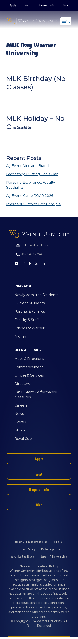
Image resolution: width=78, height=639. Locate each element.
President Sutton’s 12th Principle (33, 204)
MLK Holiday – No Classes (35, 122)
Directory (22, 384)
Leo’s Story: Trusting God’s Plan (32, 174)
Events (20, 422)
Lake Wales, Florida (35, 245)
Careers (21, 405)
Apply (13, 5)
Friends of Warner (30, 328)
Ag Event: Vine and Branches (30, 166)
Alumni (21, 336)
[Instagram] (23, 264)
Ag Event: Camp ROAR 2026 (29, 196)
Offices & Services (29, 375)
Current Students (30, 303)
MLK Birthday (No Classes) (36, 83)
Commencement (29, 367)
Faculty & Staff (27, 320)
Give (65, 5)
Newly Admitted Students (36, 295)
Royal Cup (23, 439)
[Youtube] (16, 264)
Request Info (47, 5)
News (19, 414)
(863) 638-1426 (31, 254)
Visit (28, 5)
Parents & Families (30, 311)
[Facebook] (30, 264)
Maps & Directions (29, 359)
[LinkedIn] (43, 264)
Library (20, 430)
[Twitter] (36, 264)
